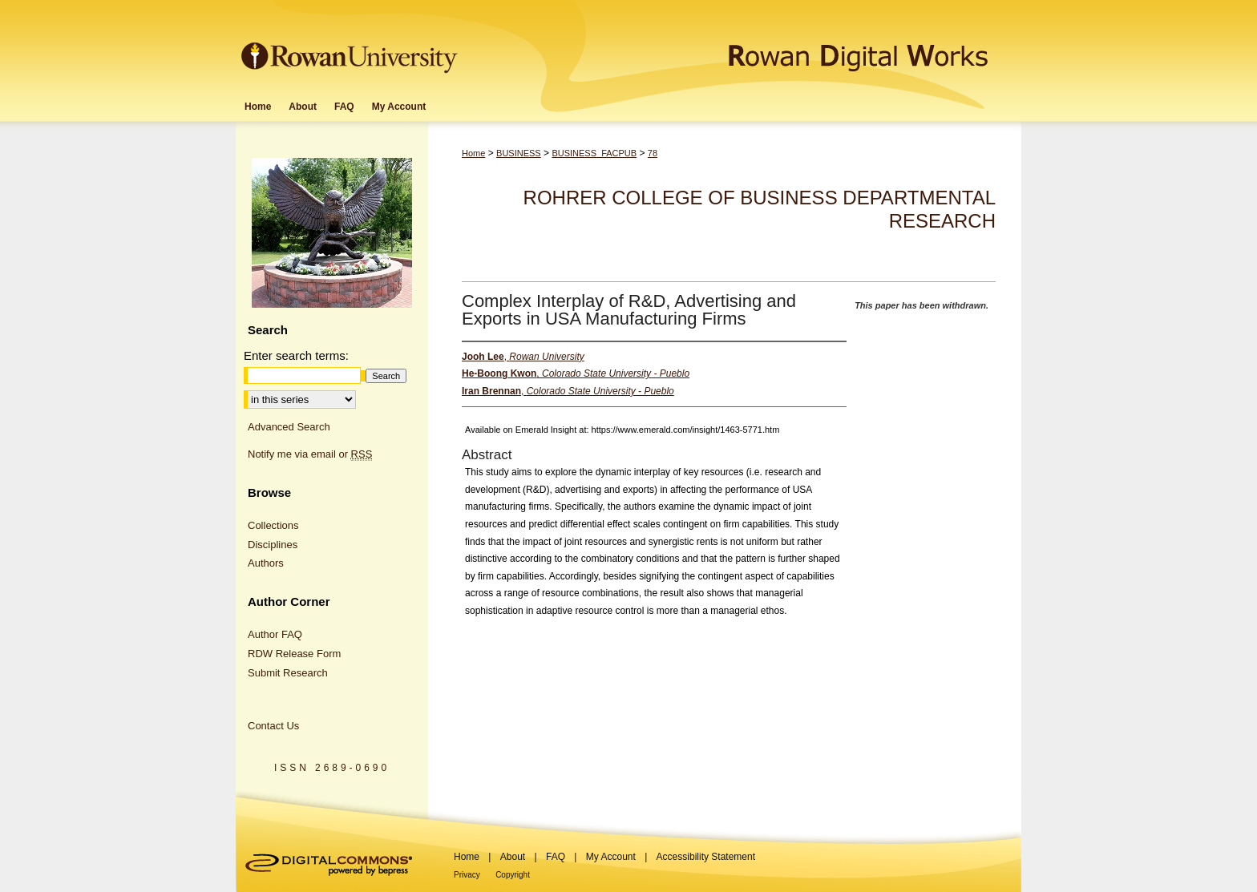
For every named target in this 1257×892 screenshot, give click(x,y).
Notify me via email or (310, 454)
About (512, 856)
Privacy (467, 874)
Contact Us (273, 726)
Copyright (512, 874)
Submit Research (288, 673)
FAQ (555, 856)
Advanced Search (289, 427)
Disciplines (272, 545)
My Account (611, 856)
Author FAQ (275, 634)
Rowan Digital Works (741, 45)
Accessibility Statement (706, 856)
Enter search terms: (296, 355)
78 (652, 153)
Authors (266, 563)
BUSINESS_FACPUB (594, 153)
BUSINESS (518, 153)
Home (473, 153)
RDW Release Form (294, 654)
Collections (273, 525)
